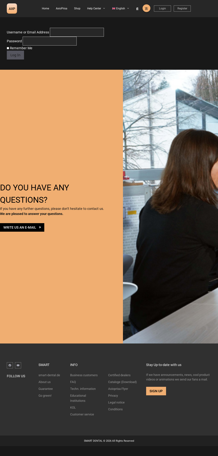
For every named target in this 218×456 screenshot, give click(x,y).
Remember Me (19, 58)
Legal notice (116, 412)
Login (162, 8)
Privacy (113, 405)
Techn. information (83, 398)
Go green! (45, 405)
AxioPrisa (61, 8)
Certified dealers (119, 385)
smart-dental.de (49, 385)
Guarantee (45, 398)
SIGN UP (156, 401)
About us (44, 391)
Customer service (82, 424)
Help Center (98, 8)
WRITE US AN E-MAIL (19, 237)
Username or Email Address (28, 42)
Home (45, 8)
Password (14, 51)
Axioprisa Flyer (118, 398)
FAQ (73, 391)
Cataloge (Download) (122, 391)
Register (182, 8)
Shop (77, 8)
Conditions (115, 419)
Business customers (84, 385)
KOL (73, 417)
